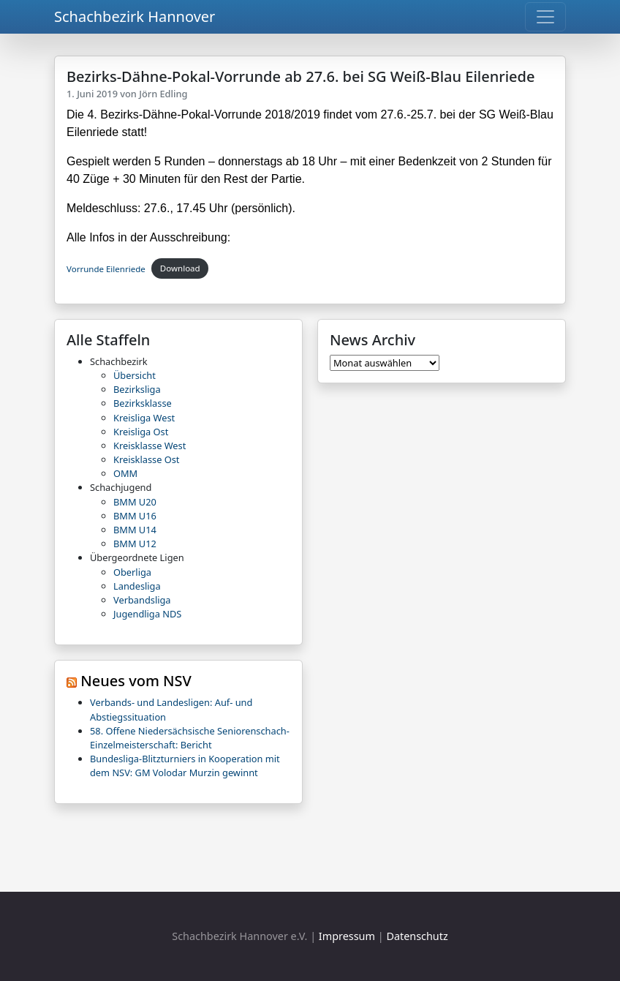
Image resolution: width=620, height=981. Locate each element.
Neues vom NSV (136, 681)
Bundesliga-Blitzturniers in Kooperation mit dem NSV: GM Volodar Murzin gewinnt (185, 765)
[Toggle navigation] (545, 16)
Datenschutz (416, 936)
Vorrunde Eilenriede (106, 268)
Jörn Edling (163, 93)
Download (180, 268)
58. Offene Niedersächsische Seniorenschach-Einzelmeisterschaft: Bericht (190, 737)
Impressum (347, 936)
